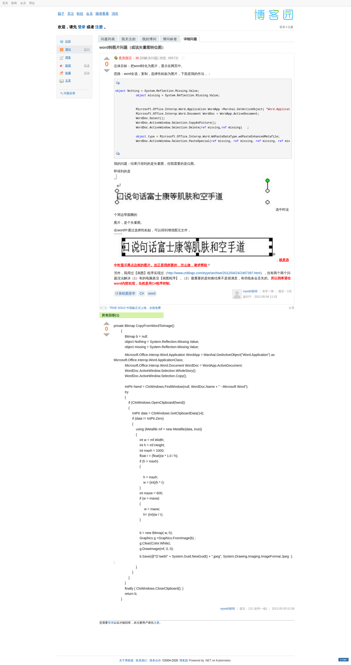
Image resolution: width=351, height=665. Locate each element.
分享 (291, 308)
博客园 (183, 660)
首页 (5, 3)
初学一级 (268, 291)
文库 (68, 80)
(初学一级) (260, 608)
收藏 (68, 73)
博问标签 (170, 39)
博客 (68, 57)
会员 (23, 3)
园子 (61, 13)
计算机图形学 (125, 293)
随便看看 (102, 13)
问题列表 (108, 39)
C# (142, 293)
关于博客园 (126, 660)
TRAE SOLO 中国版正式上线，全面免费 (135, 308)
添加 (87, 73)
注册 (99, 27)
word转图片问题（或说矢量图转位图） (132, 47)
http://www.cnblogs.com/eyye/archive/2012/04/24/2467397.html (213, 273)
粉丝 (80, 13)
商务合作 (155, 660)
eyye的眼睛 (250, 291)
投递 (87, 65)
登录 (81, 27)
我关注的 (129, 39)
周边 (32, 3)
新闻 (14, 3)
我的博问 (149, 39)
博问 (68, 49)
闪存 (68, 41)
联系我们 (141, 660)
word (151, 293)
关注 (70, 13)
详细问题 (190, 39)
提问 (87, 49)
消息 (115, 13)
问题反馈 (69, 93)
